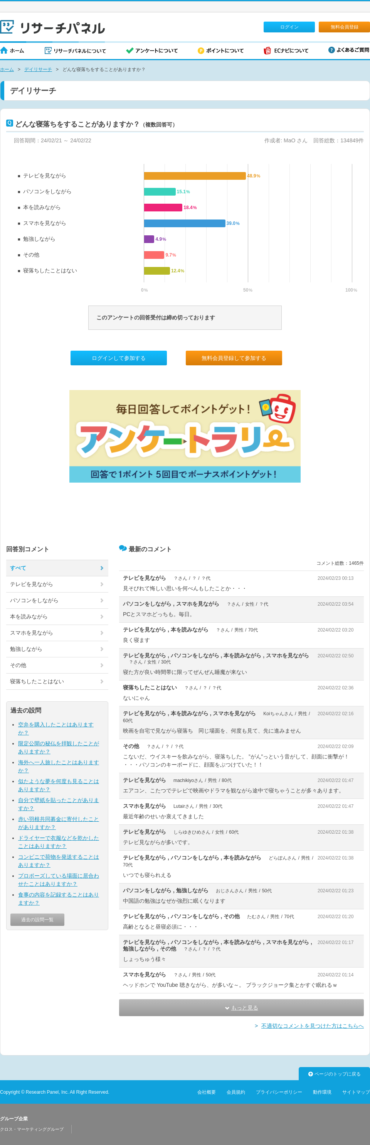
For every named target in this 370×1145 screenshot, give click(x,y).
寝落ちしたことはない (50, 270)
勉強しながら (39, 239)
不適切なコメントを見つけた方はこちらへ (312, 1026)
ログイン (289, 27)
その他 (31, 255)
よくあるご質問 (348, 50)
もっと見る (241, 1008)
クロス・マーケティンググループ (32, 1129)
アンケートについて (152, 51)
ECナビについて (286, 51)
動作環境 (322, 1092)
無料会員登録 (344, 27)
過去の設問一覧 (37, 919)
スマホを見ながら (44, 223)
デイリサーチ (38, 69)
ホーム (12, 51)
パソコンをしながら (47, 191)
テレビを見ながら (44, 175)
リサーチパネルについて (75, 51)
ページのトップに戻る (334, 1074)
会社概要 (206, 1092)
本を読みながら (42, 207)
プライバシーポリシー (279, 1092)
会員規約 (236, 1092)
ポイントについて (221, 51)
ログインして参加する (119, 358)
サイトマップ (356, 1092)
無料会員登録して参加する (234, 358)
